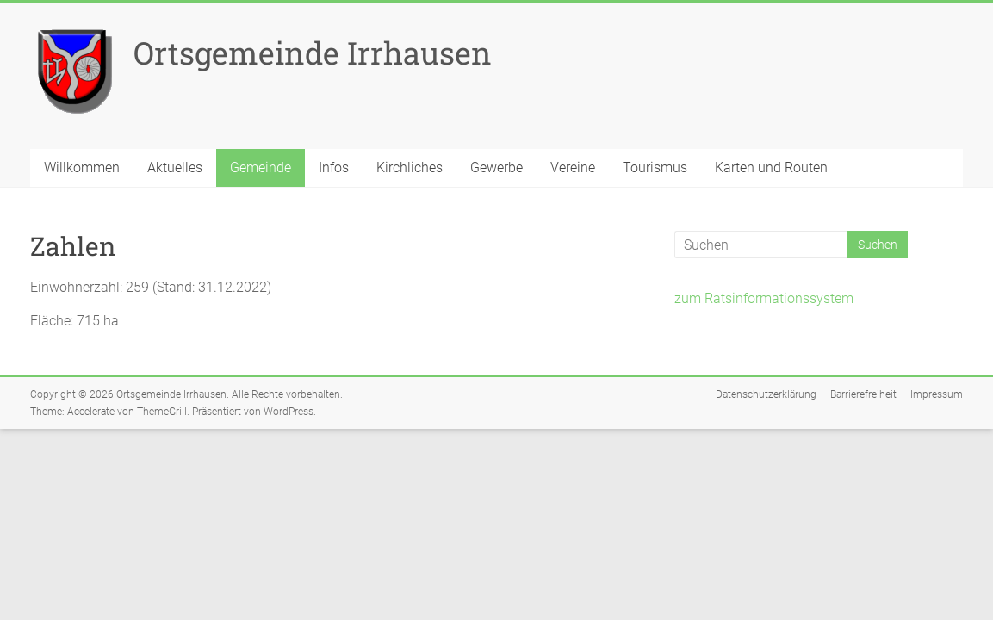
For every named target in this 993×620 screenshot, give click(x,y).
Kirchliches (409, 167)
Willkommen (82, 167)
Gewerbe (496, 167)
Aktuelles (174, 167)
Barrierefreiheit (863, 394)
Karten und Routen (771, 167)
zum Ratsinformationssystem (763, 298)
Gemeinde (260, 167)
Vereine (572, 167)
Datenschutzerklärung (766, 394)
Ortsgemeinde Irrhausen (312, 52)
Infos (334, 167)
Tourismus (655, 167)
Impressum (936, 394)
